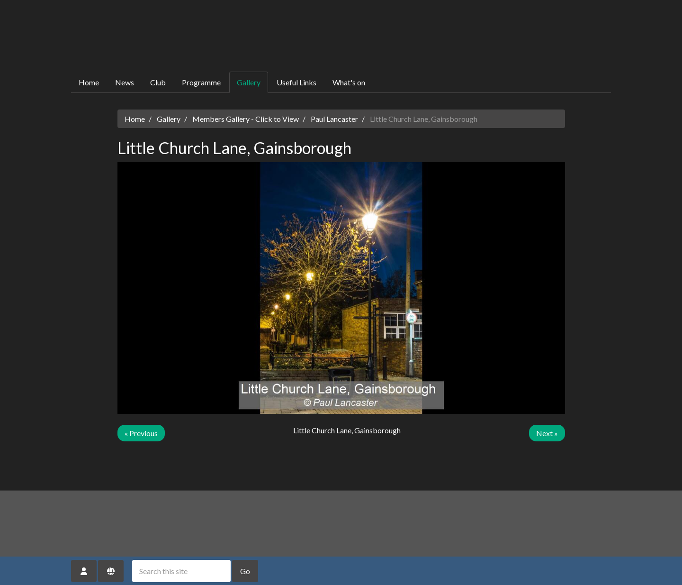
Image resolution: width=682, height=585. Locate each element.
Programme (201, 82)
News (124, 82)
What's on (348, 82)
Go (245, 571)
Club (158, 82)
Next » (547, 433)
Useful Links (296, 82)
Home (89, 82)
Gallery (248, 82)
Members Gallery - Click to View (245, 118)
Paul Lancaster (334, 118)
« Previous (141, 433)
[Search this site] (181, 571)
